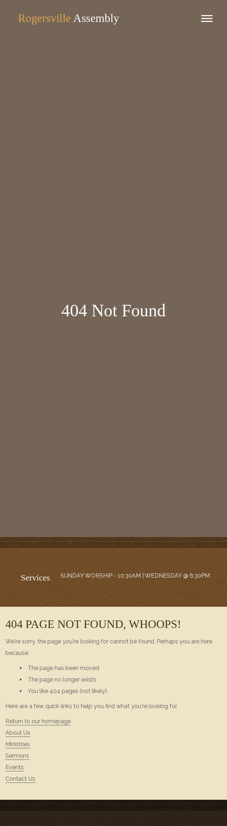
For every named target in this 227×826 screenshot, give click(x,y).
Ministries (17, 744)
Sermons (17, 755)
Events (14, 767)
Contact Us (20, 778)
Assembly (68, 18)
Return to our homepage (38, 721)
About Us (17, 732)
